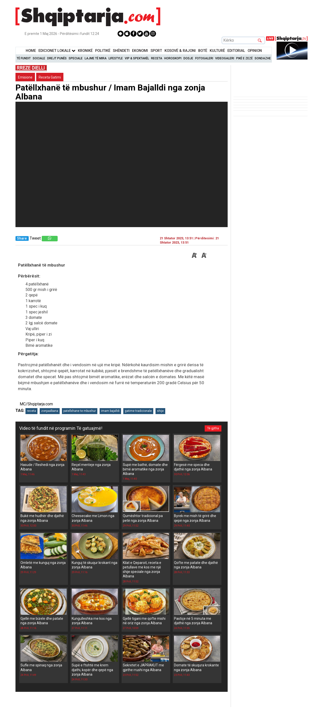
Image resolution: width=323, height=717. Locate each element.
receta (31, 411)
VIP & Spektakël (137, 58)
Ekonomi (140, 51)
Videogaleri (224, 58)
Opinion (255, 51)
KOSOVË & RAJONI (180, 51)
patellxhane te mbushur (79, 411)
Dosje (188, 58)
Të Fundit (24, 58)
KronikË (85, 51)
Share (22, 238)
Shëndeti (121, 51)
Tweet (35, 238)
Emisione (25, 77)
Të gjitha (213, 428)
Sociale (39, 58)
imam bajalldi (110, 411)
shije (160, 411)
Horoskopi (172, 58)
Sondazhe (263, 58)
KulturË (217, 51)
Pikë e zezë (244, 58)
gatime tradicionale (138, 411)
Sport (156, 51)
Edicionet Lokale (56, 51)
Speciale (76, 58)
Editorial (236, 51)
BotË (202, 51)
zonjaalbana (49, 411)
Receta (156, 58)
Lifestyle (116, 58)
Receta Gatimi (50, 77)
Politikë (102, 51)
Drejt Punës (57, 58)
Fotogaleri (204, 58)
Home (31, 51)
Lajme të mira (96, 58)
